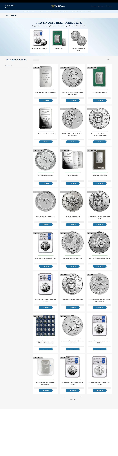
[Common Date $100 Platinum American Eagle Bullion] (99, 118)
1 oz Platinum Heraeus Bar (99, 92)
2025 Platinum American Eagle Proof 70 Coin (45, 259)
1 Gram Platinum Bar (72, 175)
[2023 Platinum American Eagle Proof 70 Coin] (99, 325)
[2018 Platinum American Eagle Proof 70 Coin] (99, 367)
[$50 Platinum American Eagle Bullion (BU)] (99, 201)
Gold (33, 11)
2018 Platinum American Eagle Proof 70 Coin (99, 383)
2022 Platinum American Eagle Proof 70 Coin (72, 383)
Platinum (49, 11)
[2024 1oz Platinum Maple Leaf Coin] (99, 242)
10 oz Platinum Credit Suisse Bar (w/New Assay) (45, 383)
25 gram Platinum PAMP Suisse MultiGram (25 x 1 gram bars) (45, 342)
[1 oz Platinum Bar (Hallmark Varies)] (45, 118)
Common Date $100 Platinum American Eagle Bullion (99, 134)
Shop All (26, 11)
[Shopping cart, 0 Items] (109, 6)
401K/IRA (65, 11)
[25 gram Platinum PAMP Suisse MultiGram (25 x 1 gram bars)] (45, 325)
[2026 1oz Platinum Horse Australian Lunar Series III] (72, 77)
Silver (42, 11)
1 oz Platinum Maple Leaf (72, 216)
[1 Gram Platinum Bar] (72, 160)
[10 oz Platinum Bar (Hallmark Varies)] (45, 77)
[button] (7, 7)
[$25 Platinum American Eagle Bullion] (72, 284)
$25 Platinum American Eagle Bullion (72, 299)
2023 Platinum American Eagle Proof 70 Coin (99, 342)
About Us (92, 11)
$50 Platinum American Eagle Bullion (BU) (99, 217)
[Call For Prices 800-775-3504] (10, 5)
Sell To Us (83, 11)
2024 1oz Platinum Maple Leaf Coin (99, 258)
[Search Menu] (93, 6)
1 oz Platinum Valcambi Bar (99, 175)
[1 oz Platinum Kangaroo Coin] (45, 160)
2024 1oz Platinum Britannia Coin (72, 258)
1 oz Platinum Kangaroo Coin (45, 175)
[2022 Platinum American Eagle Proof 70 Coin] (72, 367)
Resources (74, 11)
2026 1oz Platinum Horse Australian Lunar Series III (72, 93)
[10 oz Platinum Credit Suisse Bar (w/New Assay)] (45, 367)
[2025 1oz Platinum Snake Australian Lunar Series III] (72, 118)
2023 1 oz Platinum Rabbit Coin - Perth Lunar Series (72, 342)
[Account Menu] (101, 6)
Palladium (57, 11)
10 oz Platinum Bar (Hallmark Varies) (45, 92)
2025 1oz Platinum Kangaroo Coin (45, 216)
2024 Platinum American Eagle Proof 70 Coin (45, 300)
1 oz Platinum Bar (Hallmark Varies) (45, 134)
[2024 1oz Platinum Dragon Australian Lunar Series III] (99, 284)
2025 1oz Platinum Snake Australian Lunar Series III (72, 134)
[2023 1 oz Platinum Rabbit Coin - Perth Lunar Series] (72, 325)
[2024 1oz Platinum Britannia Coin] (72, 242)
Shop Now (46, 100)
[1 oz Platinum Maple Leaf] (72, 201)
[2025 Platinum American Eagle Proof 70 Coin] (45, 242)
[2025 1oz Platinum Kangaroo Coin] (45, 201)
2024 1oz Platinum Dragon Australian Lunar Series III (99, 300)
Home (7, 15)
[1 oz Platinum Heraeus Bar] (99, 77)
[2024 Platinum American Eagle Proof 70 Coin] (45, 284)
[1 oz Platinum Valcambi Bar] (99, 160)
